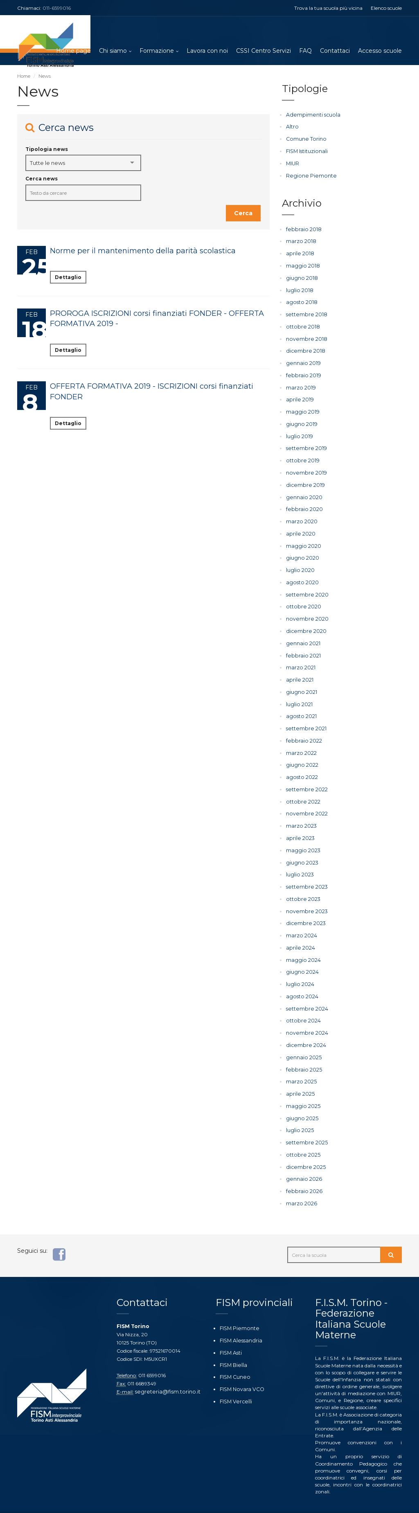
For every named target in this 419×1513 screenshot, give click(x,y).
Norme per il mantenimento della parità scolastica (143, 251)
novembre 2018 (304, 336)
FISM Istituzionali (306, 151)
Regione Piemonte (308, 175)
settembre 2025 (304, 1122)
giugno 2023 (301, 848)
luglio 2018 (299, 288)
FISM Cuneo (234, 1354)
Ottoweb (162, 1501)
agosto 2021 (300, 705)
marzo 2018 (300, 240)
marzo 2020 (301, 514)
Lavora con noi (207, 51)
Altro (292, 127)
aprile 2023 (299, 824)
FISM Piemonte (238, 1307)
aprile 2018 (299, 252)
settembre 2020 (305, 586)
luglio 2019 (298, 431)
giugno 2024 (301, 955)
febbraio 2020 (303, 503)
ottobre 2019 (301, 455)
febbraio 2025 (302, 1051)
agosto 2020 (301, 574)
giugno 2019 (300, 419)
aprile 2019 (298, 395)
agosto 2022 (300, 765)
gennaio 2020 (303, 490)
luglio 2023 (299, 860)
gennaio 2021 (302, 633)
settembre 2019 (304, 443)
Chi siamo (113, 51)
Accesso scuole (380, 51)
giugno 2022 (301, 753)
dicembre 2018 (303, 347)
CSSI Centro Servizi (263, 51)
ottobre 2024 (302, 1003)
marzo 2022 (300, 741)
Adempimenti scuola (310, 115)
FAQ (305, 51)
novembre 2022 (305, 800)
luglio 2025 (299, 1111)
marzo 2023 (300, 812)
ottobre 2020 (302, 598)
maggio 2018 (302, 264)
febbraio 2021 (302, 645)
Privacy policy (193, 1501)
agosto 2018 (300, 300)
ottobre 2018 (301, 323)
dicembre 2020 (304, 622)
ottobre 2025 (301, 1134)
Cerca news (41, 179)
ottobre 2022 (301, 789)
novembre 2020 (305, 610)
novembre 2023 (305, 896)
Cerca (243, 213)
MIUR (292, 163)
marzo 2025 (300, 1063)
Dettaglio (68, 278)
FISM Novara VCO (241, 1366)
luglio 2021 (298, 693)
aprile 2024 (299, 932)
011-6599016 (57, 8)
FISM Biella (232, 1343)
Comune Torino (304, 139)
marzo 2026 (300, 1182)
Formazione (157, 51)
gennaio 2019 (302, 359)
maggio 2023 (302, 836)
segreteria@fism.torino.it (164, 1370)
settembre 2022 (305, 777)
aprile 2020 (299, 526)
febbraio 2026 (302, 1170)
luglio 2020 (299, 562)
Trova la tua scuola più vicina (328, 8)
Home (23, 76)
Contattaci (335, 51)
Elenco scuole (386, 8)
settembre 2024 (305, 991)
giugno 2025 (301, 1099)
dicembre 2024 (304, 1027)
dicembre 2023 (304, 908)
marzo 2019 (300, 383)
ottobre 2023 (301, 884)
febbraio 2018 (302, 228)
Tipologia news (46, 150)
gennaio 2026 (302, 1158)
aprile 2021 (298, 669)
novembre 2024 (305, 1015)
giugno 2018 (301, 276)
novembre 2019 (304, 467)
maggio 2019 (301, 407)
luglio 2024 (299, 967)
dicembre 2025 (303, 1146)
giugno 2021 (300, 681)
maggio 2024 (302, 944)
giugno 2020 (302, 550)
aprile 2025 (299, 1075)
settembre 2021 (304, 717)
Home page (73, 51)
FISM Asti (230, 1331)
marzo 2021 (300, 657)
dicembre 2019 (303, 478)
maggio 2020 (302, 538)
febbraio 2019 (302, 371)
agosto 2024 (301, 979)
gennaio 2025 (302, 1039)
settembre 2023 (305, 872)
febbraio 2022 (302, 729)
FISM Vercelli (234, 1378)
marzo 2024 (301, 919)
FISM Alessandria (239, 1318)
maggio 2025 (302, 1086)
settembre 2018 (304, 311)
